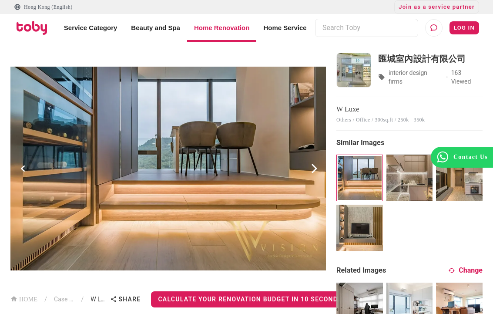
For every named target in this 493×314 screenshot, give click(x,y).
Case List (64, 299)
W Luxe (98, 299)
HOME (23, 298)
